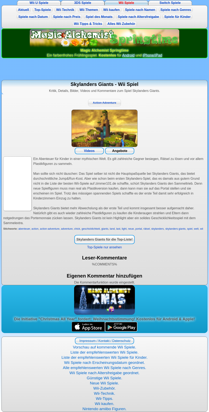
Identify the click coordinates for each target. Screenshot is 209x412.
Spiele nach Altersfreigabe (138, 17)
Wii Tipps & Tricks (88, 23)
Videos (89, 151)
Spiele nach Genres (176, 10)
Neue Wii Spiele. (104, 383)
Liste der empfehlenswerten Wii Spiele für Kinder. (104, 357)
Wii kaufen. (104, 404)
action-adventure (50, 228)
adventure (67, 228)
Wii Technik (65, 10)
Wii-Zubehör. (104, 388)
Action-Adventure (104, 102)
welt (196, 228)
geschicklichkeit (91, 228)
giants (104, 228)
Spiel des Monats (99, 17)
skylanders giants (175, 228)
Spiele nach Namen (140, 10)
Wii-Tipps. (104, 398)
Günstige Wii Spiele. (104, 378)
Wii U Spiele (39, 3)
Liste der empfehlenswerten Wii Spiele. (104, 352)
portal (138, 228)
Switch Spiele (170, 3)
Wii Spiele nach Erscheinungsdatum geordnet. (104, 362)
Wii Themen (88, 10)
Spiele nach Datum (33, 17)
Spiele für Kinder (177, 17)
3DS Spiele (82, 3)
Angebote (119, 151)
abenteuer (24, 228)
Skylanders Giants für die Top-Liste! (104, 239)
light (124, 228)
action (34, 228)
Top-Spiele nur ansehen (104, 247)
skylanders (157, 228)
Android (128, 55)
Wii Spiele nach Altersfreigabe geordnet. (104, 373)
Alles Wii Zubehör (121, 23)
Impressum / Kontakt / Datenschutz (104, 341)
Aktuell (23, 10)
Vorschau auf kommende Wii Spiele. (104, 347)
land (112, 228)
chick (77, 228)
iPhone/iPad (152, 55)
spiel (189, 228)
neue (131, 228)
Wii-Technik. (104, 393)
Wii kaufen (111, 10)
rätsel (146, 228)
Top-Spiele (42, 10)
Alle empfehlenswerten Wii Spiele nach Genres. (104, 368)
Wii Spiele (126, 3)
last (118, 228)
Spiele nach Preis (66, 17)
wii (201, 228)
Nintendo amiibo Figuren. (104, 409)
